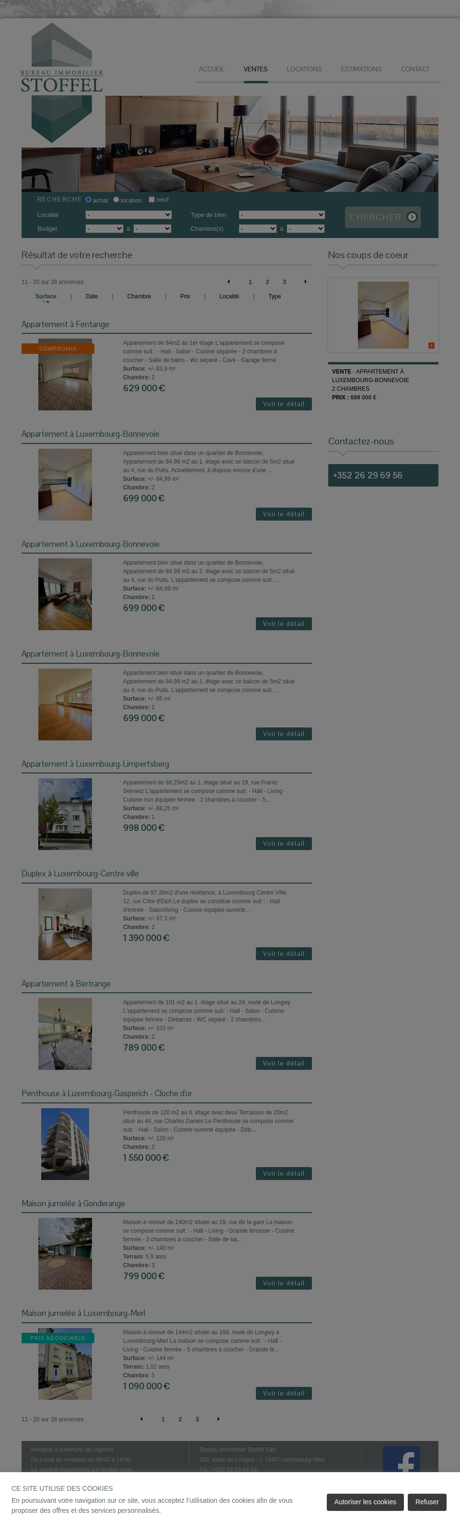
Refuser (427, 1502)
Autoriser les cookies (365, 1502)
